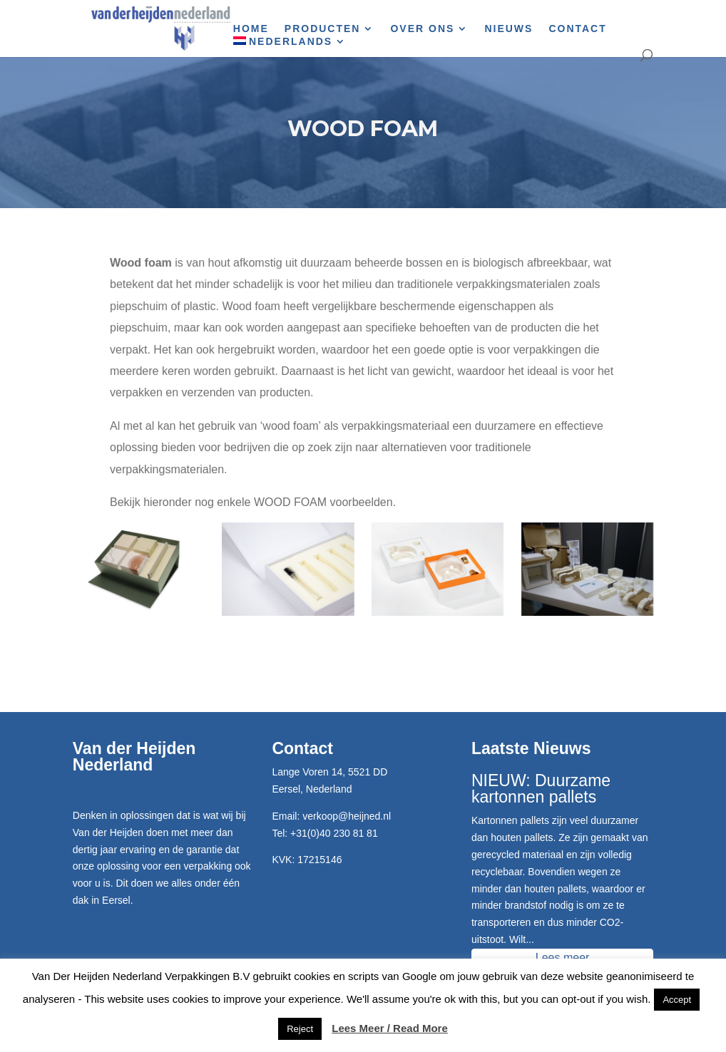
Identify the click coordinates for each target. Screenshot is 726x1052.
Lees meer (563, 958)
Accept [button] (677, 999)
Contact (577, 29)
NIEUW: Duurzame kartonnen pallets (540, 788)
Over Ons (422, 29)
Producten (323, 29)
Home (251, 29)
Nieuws (508, 29)
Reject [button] (300, 1028)
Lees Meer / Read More (390, 1028)
